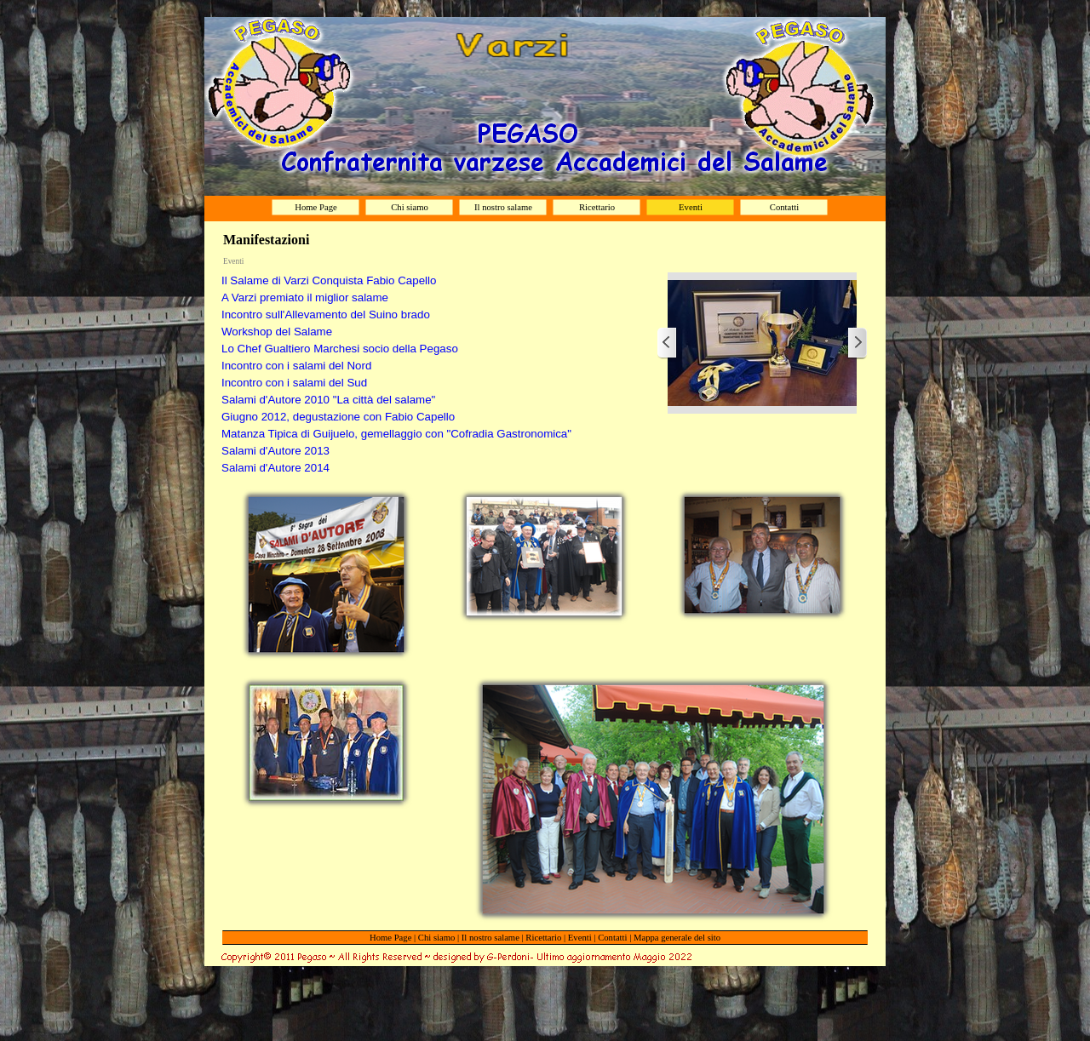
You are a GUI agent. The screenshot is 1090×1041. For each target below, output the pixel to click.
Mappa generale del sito (677, 937)
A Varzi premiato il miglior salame (304, 297)
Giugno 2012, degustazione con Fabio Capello (338, 416)
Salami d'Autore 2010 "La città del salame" (328, 399)
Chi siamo (437, 937)
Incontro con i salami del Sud (294, 382)
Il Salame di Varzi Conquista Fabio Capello (328, 280)
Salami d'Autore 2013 (275, 450)
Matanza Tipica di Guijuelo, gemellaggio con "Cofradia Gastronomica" (396, 433)
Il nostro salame (490, 937)
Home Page (390, 937)
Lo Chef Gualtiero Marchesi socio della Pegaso (339, 348)
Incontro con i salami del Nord (296, 365)
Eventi (580, 937)
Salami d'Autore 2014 (275, 467)
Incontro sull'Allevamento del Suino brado (325, 314)
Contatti (612, 937)
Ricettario (543, 937)
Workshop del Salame (276, 331)
